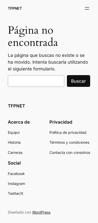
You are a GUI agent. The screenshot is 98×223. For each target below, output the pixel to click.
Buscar (78, 81)
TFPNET (15, 8)
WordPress (41, 212)
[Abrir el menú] (87, 8)
